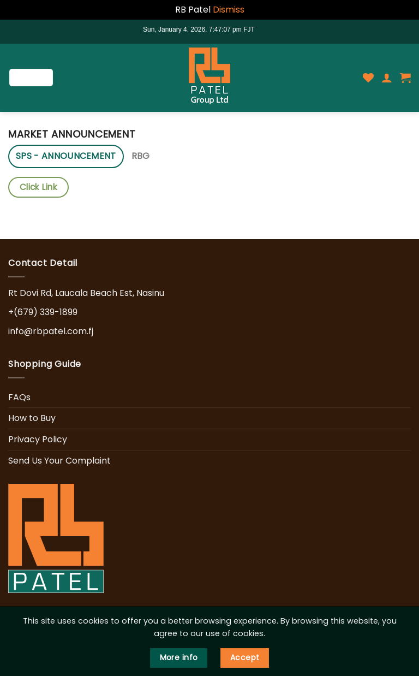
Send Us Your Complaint (59, 460)
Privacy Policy (37, 439)
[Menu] (31, 78)
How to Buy (32, 418)
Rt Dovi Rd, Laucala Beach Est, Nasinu (86, 293)
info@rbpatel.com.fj (50, 331)
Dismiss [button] (228, 9)
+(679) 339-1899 (42, 312)
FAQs (19, 397)
